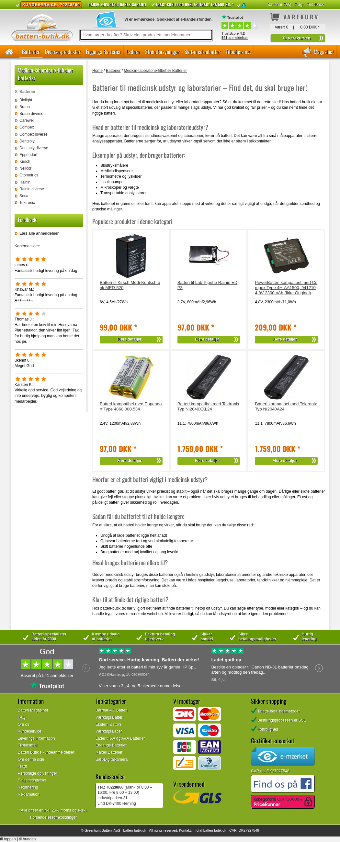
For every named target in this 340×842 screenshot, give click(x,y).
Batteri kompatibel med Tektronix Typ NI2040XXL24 (208, 406)
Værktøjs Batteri (109, 717)
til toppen (8, 839)
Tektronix (27, 202)
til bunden (27, 839)
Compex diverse (33, 134)
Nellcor (25, 168)
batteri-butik (132, 830)
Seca (23, 196)
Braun (24, 107)
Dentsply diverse (33, 148)
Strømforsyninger (162, 52)
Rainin (24, 182)
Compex (26, 127)
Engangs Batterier (103, 52)
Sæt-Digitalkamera (112, 759)
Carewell (27, 120)
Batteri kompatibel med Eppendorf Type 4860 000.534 (131, 406)
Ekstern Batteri (108, 724)
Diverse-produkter (62, 52)
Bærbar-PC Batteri (112, 710)
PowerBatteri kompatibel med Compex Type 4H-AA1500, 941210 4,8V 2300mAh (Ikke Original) (286, 287)
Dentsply (27, 141)
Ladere (133, 52)
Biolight (25, 100)
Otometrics (28, 175)
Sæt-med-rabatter (202, 52)
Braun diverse (31, 113)
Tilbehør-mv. (238, 52)
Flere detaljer (130, 339)
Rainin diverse (31, 189)
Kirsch (24, 161)
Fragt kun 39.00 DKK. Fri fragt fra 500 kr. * (194, 4)
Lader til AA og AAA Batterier (120, 738)
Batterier (31, 52)
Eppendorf (28, 154)
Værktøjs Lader (109, 731)
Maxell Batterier (109, 752)
